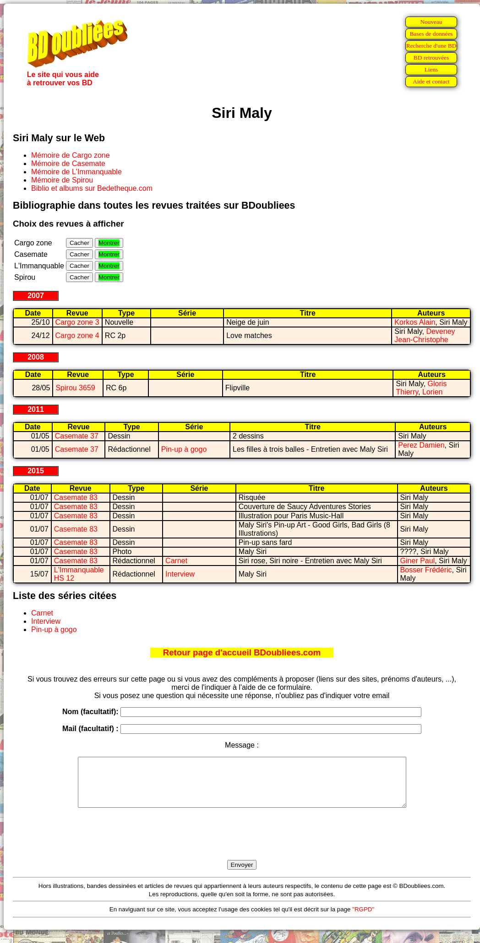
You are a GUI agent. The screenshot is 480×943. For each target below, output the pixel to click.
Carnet (176, 561)
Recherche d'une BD (431, 45)
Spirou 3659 (75, 388)
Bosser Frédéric (426, 570)
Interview (180, 574)
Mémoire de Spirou (62, 180)
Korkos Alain (414, 322)
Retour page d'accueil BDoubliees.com (242, 652)
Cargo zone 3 (77, 322)
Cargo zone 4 (77, 335)
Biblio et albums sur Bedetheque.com (92, 188)
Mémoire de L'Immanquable (76, 172)
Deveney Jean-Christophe (424, 335)
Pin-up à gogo (184, 449)
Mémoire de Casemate (68, 163)
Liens (431, 69)
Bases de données (431, 33)
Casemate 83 (76, 497)
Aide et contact (431, 81)
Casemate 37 (76, 436)
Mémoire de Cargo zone (70, 155)
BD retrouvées (431, 57)
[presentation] (241, 844)
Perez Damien (421, 445)
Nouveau (431, 21)
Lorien (432, 392)
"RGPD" (363, 918)
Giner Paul (417, 561)
